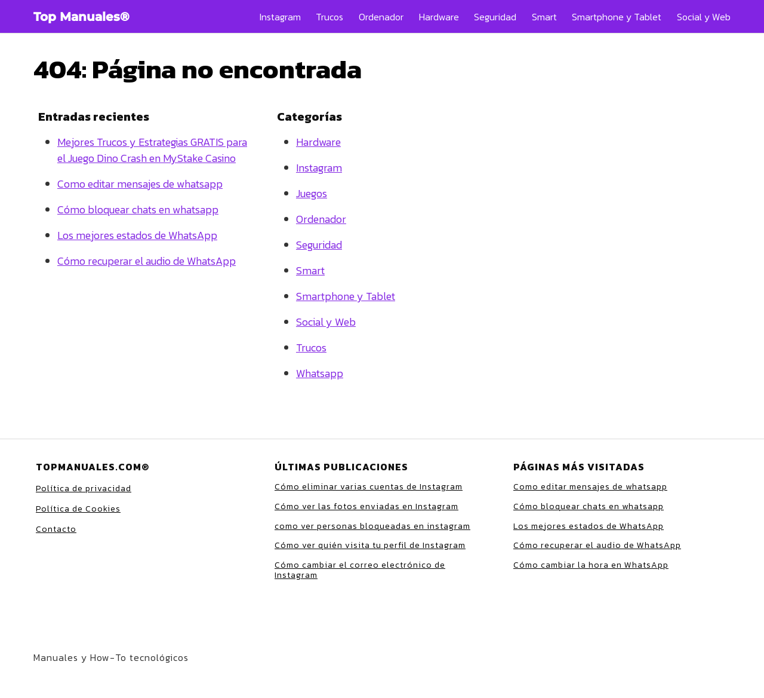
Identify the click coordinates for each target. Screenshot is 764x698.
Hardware (439, 17)
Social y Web (704, 17)
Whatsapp (319, 373)
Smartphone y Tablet (616, 17)
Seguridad (495, 17)
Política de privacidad (83, 488)
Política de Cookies (78, 509)
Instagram (280, 17)
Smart (544, 17)
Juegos (311, 193)
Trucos (329, 17)
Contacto (56, 529)
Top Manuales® (81, 17)
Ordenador (381, 17)
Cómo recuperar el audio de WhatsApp (146, 261)
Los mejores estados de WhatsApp (137, 235)
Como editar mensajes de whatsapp (140, 184)
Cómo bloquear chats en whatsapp (137, 209)
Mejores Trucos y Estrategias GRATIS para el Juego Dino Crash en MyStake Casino (152, 150)
